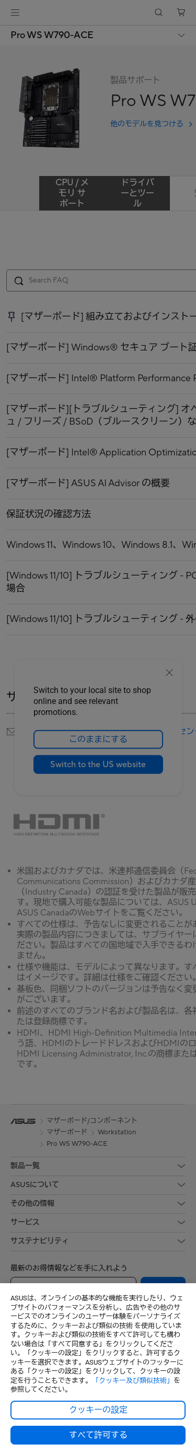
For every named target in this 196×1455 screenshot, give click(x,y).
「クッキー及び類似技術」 (133, 1380)
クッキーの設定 (98, 1410)
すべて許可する (98, 1435)
